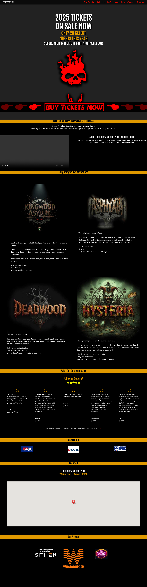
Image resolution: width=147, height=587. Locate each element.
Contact (130, 2)
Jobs (123, 2)
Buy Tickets (89, 2)
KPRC (99, 428)
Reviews (140, 2)
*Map (116, 2)
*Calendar (100, 2)
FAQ (109, 2)
